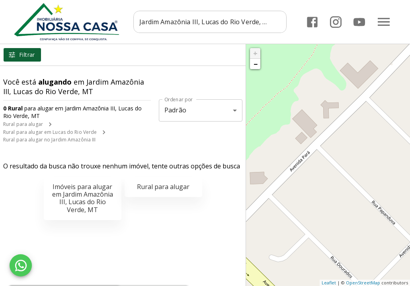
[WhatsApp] (21, 265)
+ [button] (255, 53)
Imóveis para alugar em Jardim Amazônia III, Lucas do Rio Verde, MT (82, 198)
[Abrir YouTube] (359, 22)
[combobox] (210, 22)
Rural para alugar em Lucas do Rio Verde (50, 132)
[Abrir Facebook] (312, 22)
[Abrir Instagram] (336, 22)
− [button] (256, 64)
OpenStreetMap (363, 283)
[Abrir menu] (383, 22)
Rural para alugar (23, 124)
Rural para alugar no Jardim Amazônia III (49, 139)
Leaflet (329, 283)
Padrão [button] (175, 110)
